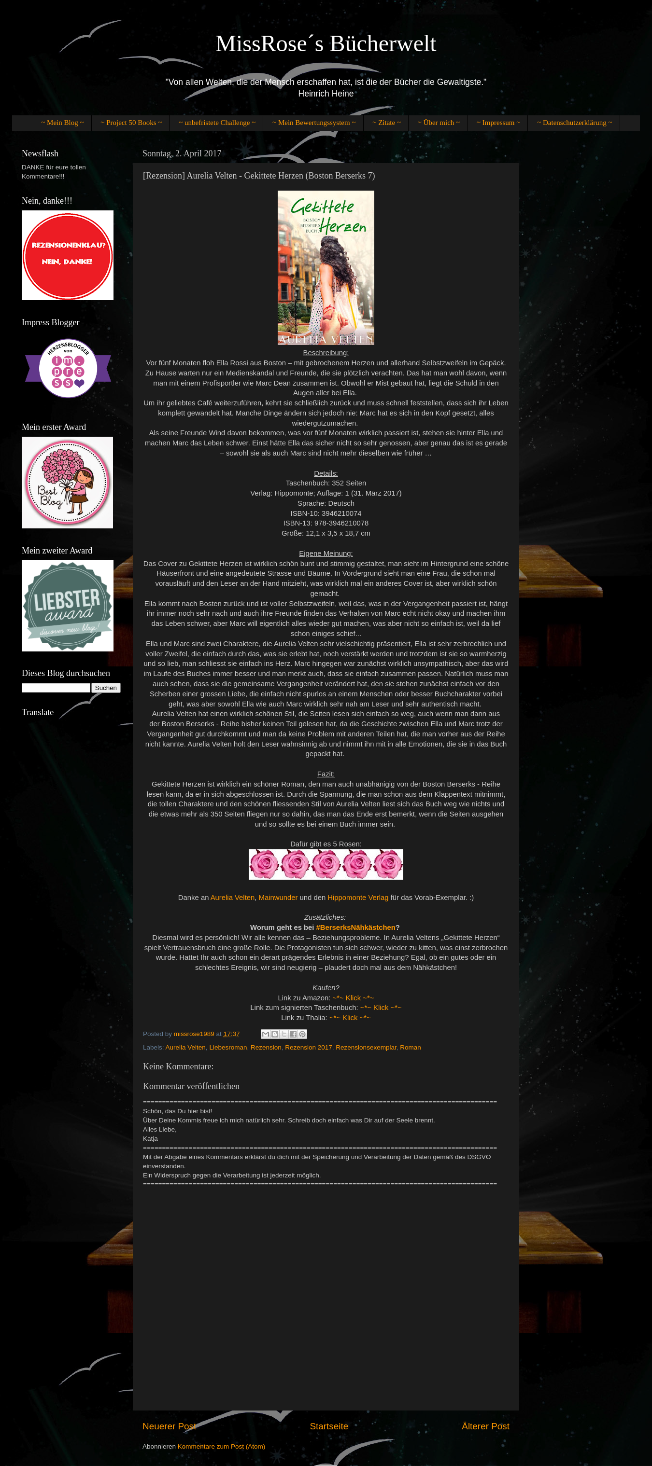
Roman (410, 1047)
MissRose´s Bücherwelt (325, 43)
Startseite (329, 1426)
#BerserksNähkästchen (356, 927)
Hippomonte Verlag (357, 897)
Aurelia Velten (233, 897)
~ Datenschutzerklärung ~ (574, 122)
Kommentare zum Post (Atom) (222, 1446)
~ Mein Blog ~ (62, 122)
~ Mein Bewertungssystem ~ (313, 122)
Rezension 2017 (308, 1047)
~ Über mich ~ (439, 122)
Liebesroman (228, 1047)
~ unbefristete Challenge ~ (217, 122)
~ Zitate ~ (386, 122)
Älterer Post (486, 1426)
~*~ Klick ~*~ (353, 998)
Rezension (266, 1047)
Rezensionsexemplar (366, 1047)
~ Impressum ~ (498, 122)
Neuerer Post (169, 1426)
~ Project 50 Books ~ (131, 122)
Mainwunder (278, 897)
